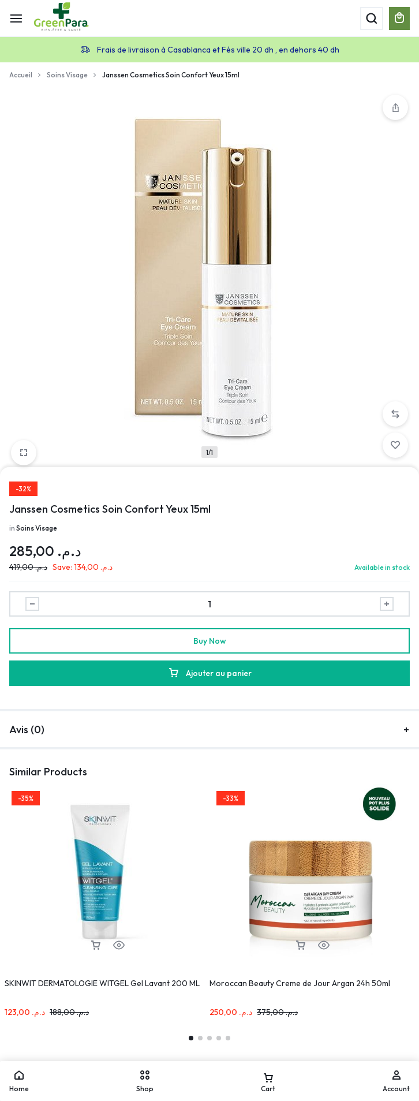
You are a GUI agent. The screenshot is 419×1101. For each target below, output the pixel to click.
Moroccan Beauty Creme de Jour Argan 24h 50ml (300, 983)
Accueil (20, 74)
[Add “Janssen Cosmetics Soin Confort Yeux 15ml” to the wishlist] (395, 445)
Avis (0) (209, 729)
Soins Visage (67, 74)
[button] (395, 414)
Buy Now (209, 641)
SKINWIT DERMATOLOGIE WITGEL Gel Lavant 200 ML (102, 983)
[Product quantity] (209, 603)
